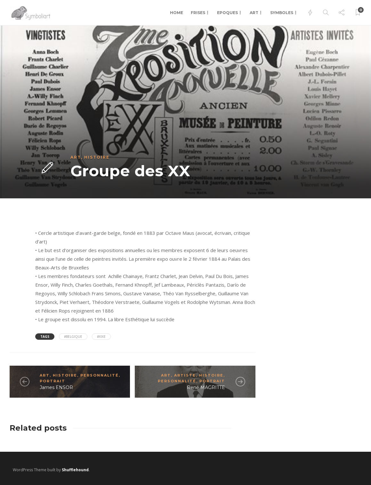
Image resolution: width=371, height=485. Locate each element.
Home (176, 12)
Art (254, 12)
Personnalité (99, 375)
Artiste (185, 375)
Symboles (281, 12)
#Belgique (73, 336)
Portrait (52, 381)
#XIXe (101, 336)
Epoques (227, 12)
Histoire (96, 157)
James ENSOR (56, 387)
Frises (198, 12)
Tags (44, 336)
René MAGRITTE (206, 387)
